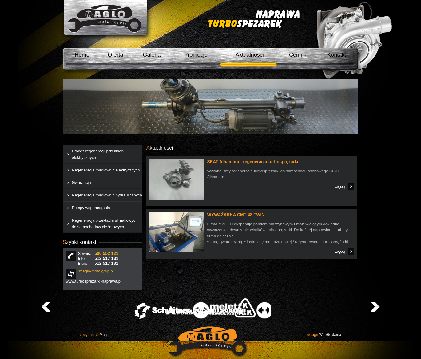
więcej (340, 186)
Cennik (297, 55)
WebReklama (324, 335)
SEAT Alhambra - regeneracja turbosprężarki (252, 161)
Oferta (115, 55)
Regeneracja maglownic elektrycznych (106, 170)
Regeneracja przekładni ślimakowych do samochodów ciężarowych (105, 223)
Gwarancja (81, 182)
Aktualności (250, 55)
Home (82, 55)
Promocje (195, 55)
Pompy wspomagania (91, 207)
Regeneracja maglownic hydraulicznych (107, 195)
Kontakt (336, 55)
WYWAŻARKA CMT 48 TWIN (236, 214)
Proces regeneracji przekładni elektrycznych (98, 154)
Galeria (152, 55)
